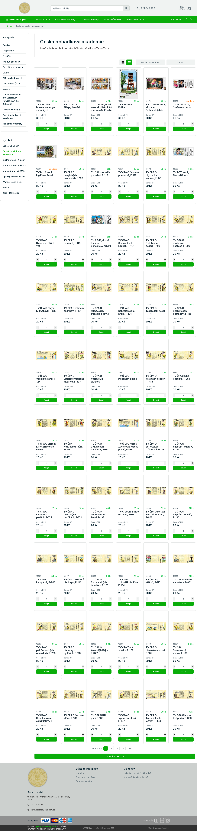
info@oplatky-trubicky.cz (43, 810)
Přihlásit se (176, 19)
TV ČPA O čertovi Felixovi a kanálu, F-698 (155, 514)
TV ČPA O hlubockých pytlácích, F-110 (72, 650)
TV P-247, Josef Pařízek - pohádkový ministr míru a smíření (101, 244)
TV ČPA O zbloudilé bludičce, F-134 (128, 582)
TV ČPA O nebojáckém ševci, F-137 (98, 514)
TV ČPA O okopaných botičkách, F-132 (73, 514)
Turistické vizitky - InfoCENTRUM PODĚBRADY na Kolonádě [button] (14, 99)
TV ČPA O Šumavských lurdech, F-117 (126, 243)
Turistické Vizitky (135, 19)
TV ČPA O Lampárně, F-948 (45, 581)
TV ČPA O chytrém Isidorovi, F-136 (183, 446)
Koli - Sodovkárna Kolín (16, 165)
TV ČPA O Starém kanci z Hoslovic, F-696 (46, 446)
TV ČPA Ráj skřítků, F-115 (153, 581)
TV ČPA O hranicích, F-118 (72, 241)
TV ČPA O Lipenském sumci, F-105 (156, 650)
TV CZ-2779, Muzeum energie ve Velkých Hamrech (45, 109)
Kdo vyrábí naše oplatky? (136, 777)
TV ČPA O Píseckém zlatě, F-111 (128, 378)
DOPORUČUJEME (112, 19)
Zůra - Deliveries (13, 193)
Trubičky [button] (9, 56)
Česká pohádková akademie (29, 26)
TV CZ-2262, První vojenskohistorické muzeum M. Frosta (101, 107)
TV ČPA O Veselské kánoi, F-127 (46, 378)
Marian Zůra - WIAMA (16, 171)
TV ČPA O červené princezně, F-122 (128, 174)
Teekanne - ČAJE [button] (13, 83)
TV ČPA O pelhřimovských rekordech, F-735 (45, 650)
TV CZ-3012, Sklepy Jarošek (72, 106)
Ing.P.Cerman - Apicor (16, 160)
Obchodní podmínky (85, 777)
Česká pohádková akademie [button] (14, 117)
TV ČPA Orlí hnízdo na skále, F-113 (128, 513)
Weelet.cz (9, 187)
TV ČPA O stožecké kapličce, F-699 (181, 243)
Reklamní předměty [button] (14, 123)
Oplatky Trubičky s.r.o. (16, 176)
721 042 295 (148, 8)
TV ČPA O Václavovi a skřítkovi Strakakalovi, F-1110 (99, 381)
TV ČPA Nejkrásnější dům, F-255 (73, 446)
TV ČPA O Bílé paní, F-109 (98, 716)
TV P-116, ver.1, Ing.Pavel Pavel (44, 174)
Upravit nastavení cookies (159, 828)
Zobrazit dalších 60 (114, 756)
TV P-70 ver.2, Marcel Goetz (181, 174)
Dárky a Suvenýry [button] (13, 109)
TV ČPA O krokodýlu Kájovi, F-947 (100, 650)
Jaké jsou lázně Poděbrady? (137, 773)
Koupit (46, 129)
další (131, 748)
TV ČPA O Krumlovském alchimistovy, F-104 (44, 719)
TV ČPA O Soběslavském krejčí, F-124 (126, 311)
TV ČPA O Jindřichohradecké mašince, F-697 (74, 378)
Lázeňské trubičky (90, 19)
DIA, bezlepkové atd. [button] (15, 78)
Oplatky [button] (8, 45)
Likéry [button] (8, 72)
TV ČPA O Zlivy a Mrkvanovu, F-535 (46, 309)
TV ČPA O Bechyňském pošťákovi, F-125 (182, 311)
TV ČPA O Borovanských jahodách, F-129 (99, 582)
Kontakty (80, 773)
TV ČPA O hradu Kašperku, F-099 (182, 716)
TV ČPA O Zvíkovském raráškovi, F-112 (99, 446)
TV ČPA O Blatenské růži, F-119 (45, 243)
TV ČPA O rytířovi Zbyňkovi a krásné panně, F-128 (128, 446)
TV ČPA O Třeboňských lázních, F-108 (153, 718)
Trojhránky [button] (10, 50)
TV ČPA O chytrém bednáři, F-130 (182, 514)
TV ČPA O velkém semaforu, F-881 (182, 581)
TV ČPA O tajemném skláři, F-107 (127, 718)
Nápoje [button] (8, 89)
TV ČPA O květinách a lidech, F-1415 (156, 378)
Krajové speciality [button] (13, 61)
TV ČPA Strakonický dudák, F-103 (180, 650)
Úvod (9, 26)
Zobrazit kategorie (16, 19)
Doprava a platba (84, 781)
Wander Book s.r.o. (14, 182)
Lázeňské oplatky (41, 19)
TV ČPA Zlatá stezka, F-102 (125, 649)
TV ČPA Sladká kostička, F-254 (181, 377)
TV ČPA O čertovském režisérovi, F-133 (155, 446)
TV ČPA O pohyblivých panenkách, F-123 (73, 175)
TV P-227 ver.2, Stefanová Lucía (182, 106)
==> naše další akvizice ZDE (103, 828)
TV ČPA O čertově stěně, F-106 (73, 716)
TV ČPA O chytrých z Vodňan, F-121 (153, 175)
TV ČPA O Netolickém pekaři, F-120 (153, 243)
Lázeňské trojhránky (65, 19)
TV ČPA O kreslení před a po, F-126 (74, 581)
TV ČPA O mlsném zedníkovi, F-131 (74, 309)
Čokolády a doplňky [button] (15, 67)
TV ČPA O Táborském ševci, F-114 (155, 311)
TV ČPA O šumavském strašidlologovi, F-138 (101, 312)
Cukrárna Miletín (13, 146)
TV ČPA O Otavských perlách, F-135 (44, 514)
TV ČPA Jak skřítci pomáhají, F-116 (101, 174)
